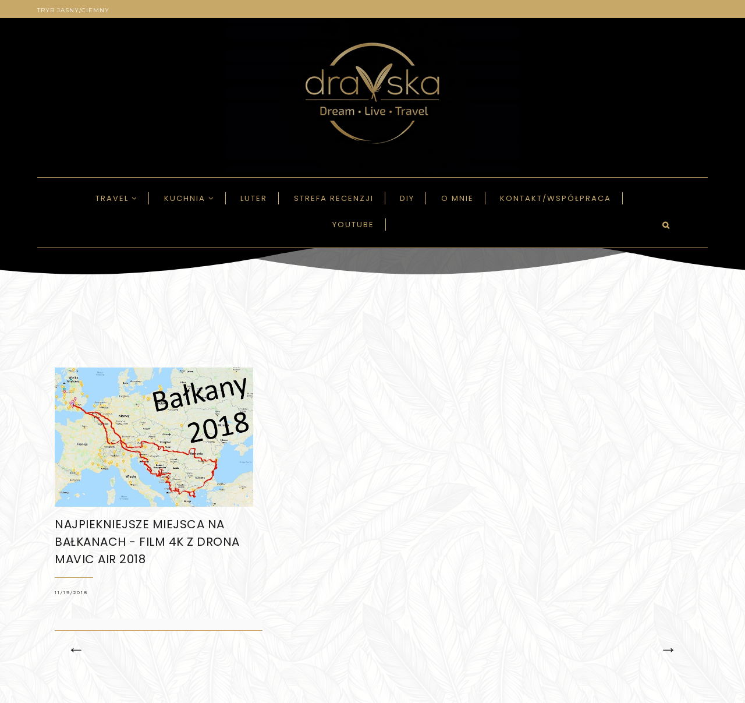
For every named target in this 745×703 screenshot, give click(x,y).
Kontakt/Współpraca (555, 198)
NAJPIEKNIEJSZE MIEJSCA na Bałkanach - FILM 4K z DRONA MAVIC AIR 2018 (147, 541)
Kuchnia (189, 198)
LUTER (253, 198)
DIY (407, 198)
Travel (116, 198)
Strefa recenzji (334, 198)
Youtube (353, 224)
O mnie (457, 198)
